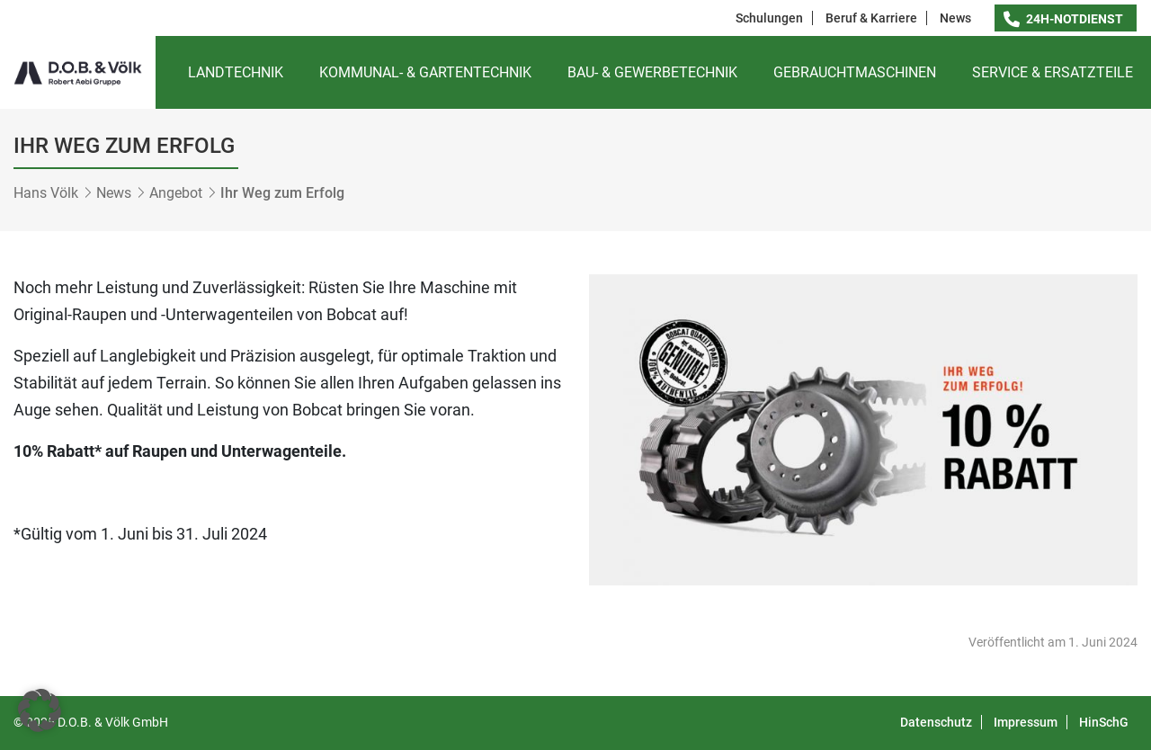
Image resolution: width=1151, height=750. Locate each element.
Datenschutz (936, 722)
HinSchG (1104, 722)
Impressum (1025, 722)
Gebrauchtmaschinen (854, 72)
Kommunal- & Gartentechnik (425, 72)
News (955, 18)
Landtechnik (235, 72)
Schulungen (769, 18)
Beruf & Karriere (871, 18)
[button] (39, 710)
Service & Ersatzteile (1052, 72)
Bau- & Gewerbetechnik (652, 72)
